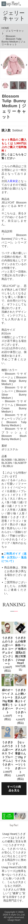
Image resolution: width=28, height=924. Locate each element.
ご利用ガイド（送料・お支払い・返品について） (14, 557)
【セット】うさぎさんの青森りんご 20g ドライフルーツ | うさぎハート (20, 757)
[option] (14, 65)
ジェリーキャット (12, 32)
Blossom (10, 36)
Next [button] (26, 65)
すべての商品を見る (14, 788)
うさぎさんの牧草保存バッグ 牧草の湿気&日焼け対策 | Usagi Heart (20, 650)
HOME (5, 28)
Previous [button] (2, 65)
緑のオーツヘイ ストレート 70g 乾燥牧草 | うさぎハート (7, 701)
